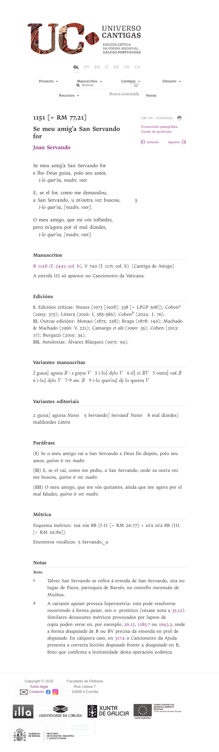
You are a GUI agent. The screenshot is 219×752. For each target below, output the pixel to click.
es (116, 67)
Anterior (150, 142)
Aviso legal (39, 686)
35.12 (177, 610)
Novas (151, 96)
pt (86, 67)
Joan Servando (51, 147)
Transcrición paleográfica (159, 127)
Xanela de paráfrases (156, 132)
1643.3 (165, 624)
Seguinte (177, 142)
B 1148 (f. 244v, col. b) (57, 266)
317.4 (121, 638)
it (106, 67)
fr (127, 67)
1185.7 (145, 624)
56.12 (129, 624)
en (97, 67)
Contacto (36, 692)
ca (137, 67)
